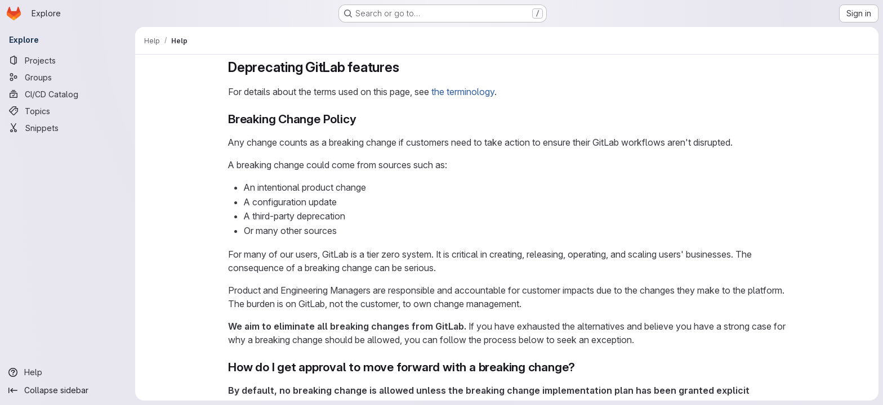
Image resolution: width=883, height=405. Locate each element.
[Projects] (68, 60)
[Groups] (68, 77)
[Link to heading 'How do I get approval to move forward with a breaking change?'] (581, 367)
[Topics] (68, 111)
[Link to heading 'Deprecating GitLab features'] (406, 67)
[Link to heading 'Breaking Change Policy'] (362, 119)
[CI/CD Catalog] (68, 94)
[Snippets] (68, 128)
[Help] (68, 372)
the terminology (462, 91)
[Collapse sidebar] (68, 390)
